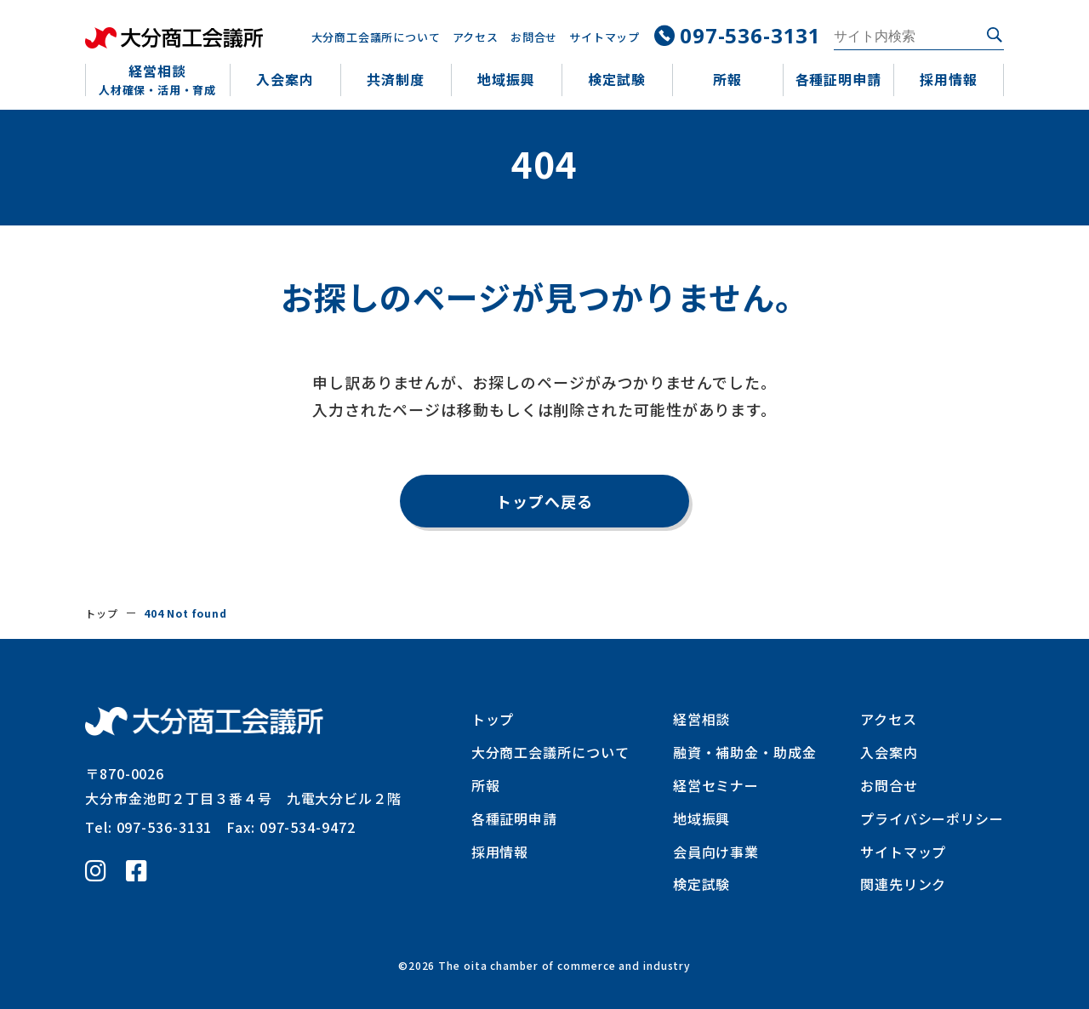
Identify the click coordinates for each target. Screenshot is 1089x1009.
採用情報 (500, 851)
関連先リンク (903, 884)
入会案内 (889, 752)
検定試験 (702, 884)
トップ (101, 613)
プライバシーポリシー (932, 818)
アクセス (474, 37)
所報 (485, 785)
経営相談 (702, 719)
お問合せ (532, 37)
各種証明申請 (514, 818)
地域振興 (702, 818)
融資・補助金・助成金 (745, 752)
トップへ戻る (544, 501)
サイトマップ (603, 37)
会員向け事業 (716, 851)
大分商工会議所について (374, 37)
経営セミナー (716, 785)
